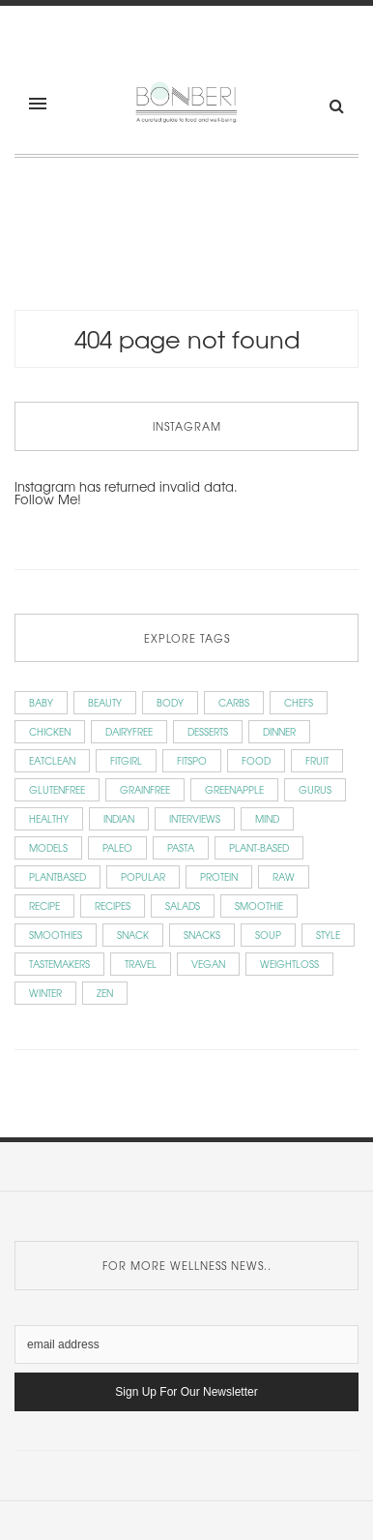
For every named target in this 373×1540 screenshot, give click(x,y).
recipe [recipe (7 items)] (44, 905)
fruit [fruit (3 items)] (317, 760)
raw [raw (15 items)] (284, 876)
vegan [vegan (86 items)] (208, 963)
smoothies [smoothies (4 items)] (55, 934)
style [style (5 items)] (328, 934)
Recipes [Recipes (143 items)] (112, 905)
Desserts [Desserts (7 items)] (207, 731)
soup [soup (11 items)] (268, 934)
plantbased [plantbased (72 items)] (57, 876)
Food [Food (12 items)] (256, 760)
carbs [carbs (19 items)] (233, 702)
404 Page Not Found (187, 338)
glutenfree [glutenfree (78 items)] (57, 789)
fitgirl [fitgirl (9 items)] (126, 760)
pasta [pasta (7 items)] (180, 847)
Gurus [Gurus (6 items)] (315, 789)
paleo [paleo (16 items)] (117, 847)
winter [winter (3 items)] (45, 992)
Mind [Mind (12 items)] (267, 818)
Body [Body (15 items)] (170, 702)
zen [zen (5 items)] (105, 992)
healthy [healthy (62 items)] (49, 818)
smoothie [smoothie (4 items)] (259, 905)
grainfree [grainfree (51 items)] (145, 789)
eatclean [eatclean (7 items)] (52, 760)
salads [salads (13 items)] (182, 905)
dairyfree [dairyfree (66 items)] (129, 731)
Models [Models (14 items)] (48, 847)
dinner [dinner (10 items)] (279, 731)
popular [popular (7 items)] (143, 876)
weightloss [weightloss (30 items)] (289, 963)
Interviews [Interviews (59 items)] (194, 818)
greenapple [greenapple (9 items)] (234, 789)
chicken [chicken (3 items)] (50, 731)
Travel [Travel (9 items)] (141, 963)
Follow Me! (47, 499)
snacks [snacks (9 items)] (202, 934)
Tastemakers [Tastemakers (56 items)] (59, 963)
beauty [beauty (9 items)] (105, 702)
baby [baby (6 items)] (41, 702)
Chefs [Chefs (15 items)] (298, 702)
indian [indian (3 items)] (118, 818)
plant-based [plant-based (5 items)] (259, 847)
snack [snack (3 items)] (133, 934)
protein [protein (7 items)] (219, 876)
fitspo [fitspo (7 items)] (192, 760)
